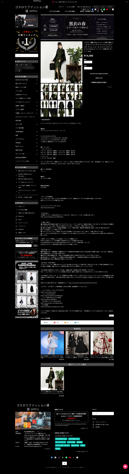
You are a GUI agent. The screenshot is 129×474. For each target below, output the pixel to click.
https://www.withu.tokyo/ (48, 207)
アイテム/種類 (20, 109)
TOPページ (61, 6)
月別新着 (18, 143)
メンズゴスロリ (20, 139)
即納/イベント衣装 (21, 87)
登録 (35, 245)
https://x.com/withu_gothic (48, 292)
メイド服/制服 (20, 128)
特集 (17, 135)
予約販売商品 (19, 131)
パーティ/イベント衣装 (22, 161)
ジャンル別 (19, 91)
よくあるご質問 (71, 6)
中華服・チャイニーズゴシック (24, 113)
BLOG (103, 6)
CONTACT (110, 6)
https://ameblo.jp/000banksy (49, 299)
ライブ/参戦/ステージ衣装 (23, 98)
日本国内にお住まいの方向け (99, 82)
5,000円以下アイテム (21, 94)
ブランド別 (19, 124)
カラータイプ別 (20, 154)
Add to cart (99, 78)
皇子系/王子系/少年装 (22, 80)
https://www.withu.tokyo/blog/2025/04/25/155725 (83, 283)
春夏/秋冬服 (19, 150)
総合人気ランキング (21, 83)
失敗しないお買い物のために (84, 6)
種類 (85, 59)
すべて (46, 322)
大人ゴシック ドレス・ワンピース (25, 117)
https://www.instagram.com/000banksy (52, 295)
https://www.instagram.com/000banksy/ (52, 217)
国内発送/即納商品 (21, 157)
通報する (111, 315)
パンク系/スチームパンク (23, 102)
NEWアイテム (19, 146)
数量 (85, 65)
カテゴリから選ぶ (56, 11)
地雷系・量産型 (20, 106)
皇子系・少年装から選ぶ (87, 11)
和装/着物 (18, 120)
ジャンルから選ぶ (71, 11)
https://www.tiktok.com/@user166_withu (52, 306)
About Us (96, 6)
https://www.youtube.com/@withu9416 (52, 303)
